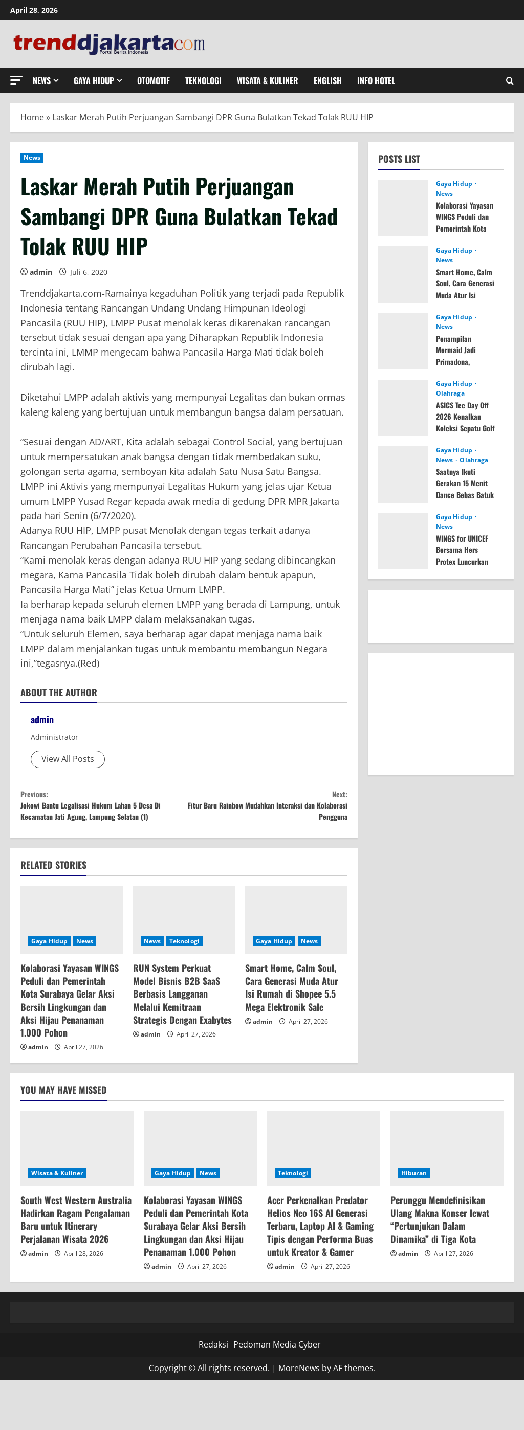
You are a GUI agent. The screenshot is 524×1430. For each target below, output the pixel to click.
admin (41, 272)
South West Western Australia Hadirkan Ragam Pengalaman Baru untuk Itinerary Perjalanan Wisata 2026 (76, 1244)
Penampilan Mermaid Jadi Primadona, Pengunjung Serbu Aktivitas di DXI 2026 (466, 367)
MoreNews (299, 1392)
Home (32, 117)
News (42, 80)
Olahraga (450, 393)
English (328, 80)
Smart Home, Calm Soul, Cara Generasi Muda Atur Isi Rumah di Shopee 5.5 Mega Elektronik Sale (291, 1012)
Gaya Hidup (94, 80)
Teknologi (203, 80)
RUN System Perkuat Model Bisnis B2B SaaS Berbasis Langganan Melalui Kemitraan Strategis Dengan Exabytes (182, 1018)
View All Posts (67, 758)
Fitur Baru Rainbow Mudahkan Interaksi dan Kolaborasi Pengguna (265, 810)
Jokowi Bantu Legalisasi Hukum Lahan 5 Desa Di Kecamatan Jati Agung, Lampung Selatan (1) (102, 817)
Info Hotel (376, 80)
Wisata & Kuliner (267, 80)
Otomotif (153, 80)
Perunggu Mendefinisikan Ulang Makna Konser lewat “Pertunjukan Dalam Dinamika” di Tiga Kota (439, 1244)
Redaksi (213, 1369)
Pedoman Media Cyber (277, 1369)
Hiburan (414, 1197)
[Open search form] (510, 81)
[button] (16, 80)
